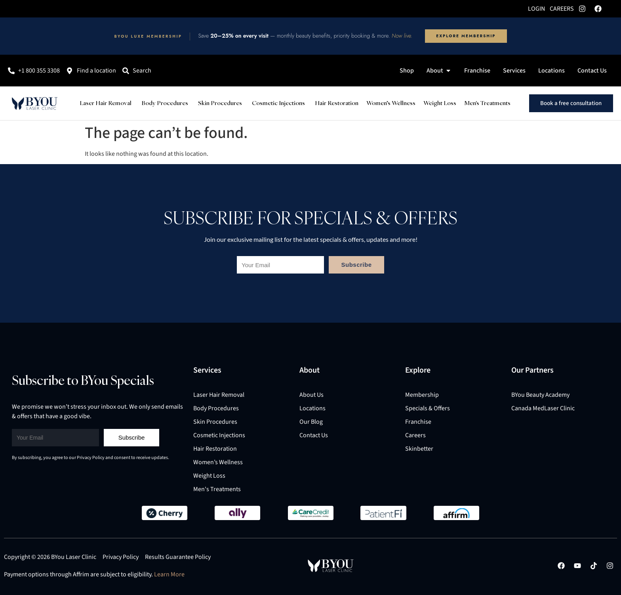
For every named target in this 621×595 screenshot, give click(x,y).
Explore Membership (465, 36)
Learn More (169, 574)
